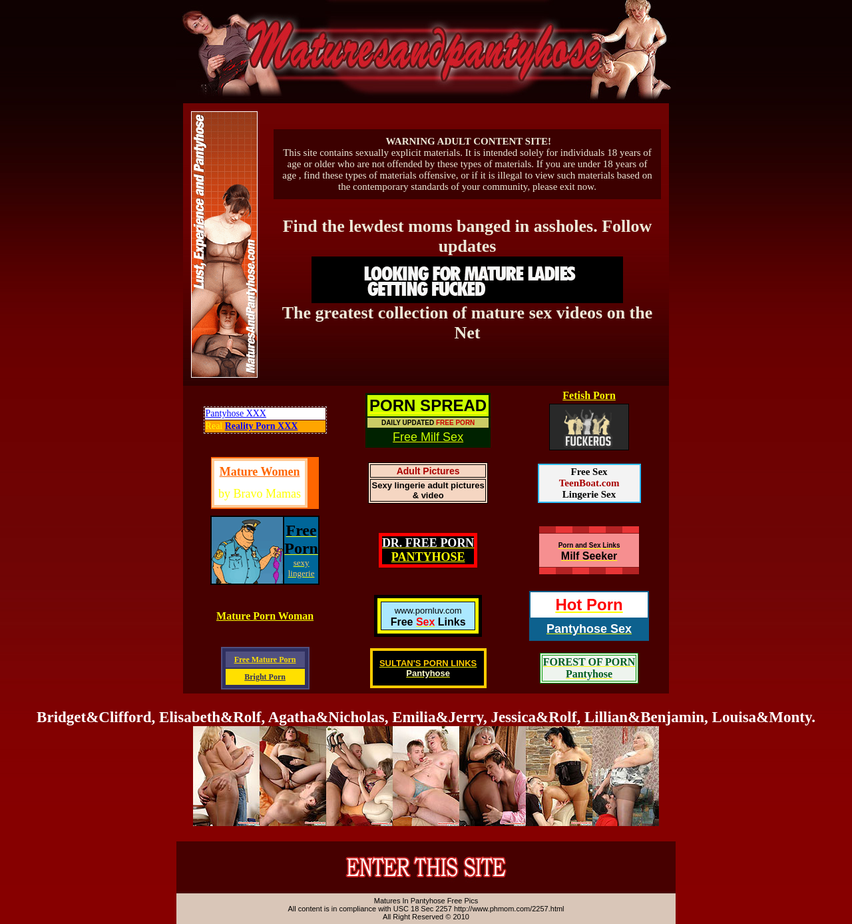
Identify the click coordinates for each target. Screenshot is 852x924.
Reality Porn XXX (261, 426)
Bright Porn (265, 677)
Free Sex (588, 471)
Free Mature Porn (265, 659)
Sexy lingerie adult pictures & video (428, 490)
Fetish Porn (589, 395)
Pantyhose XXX (236, 413)
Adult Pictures (428, 471)
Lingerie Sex (589, 494)
